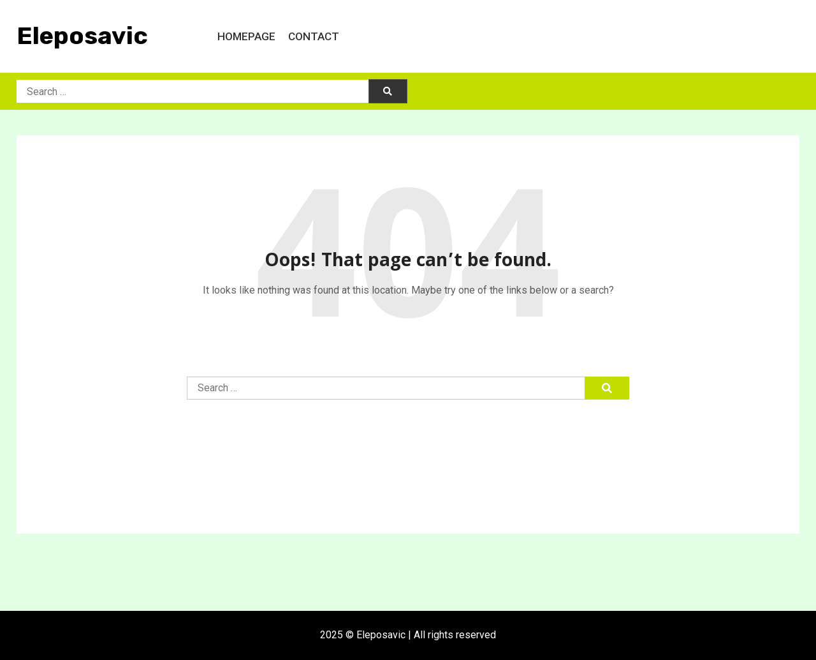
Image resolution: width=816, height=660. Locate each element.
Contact (313, 36)
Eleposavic (82, 35)
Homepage (246, 36)
